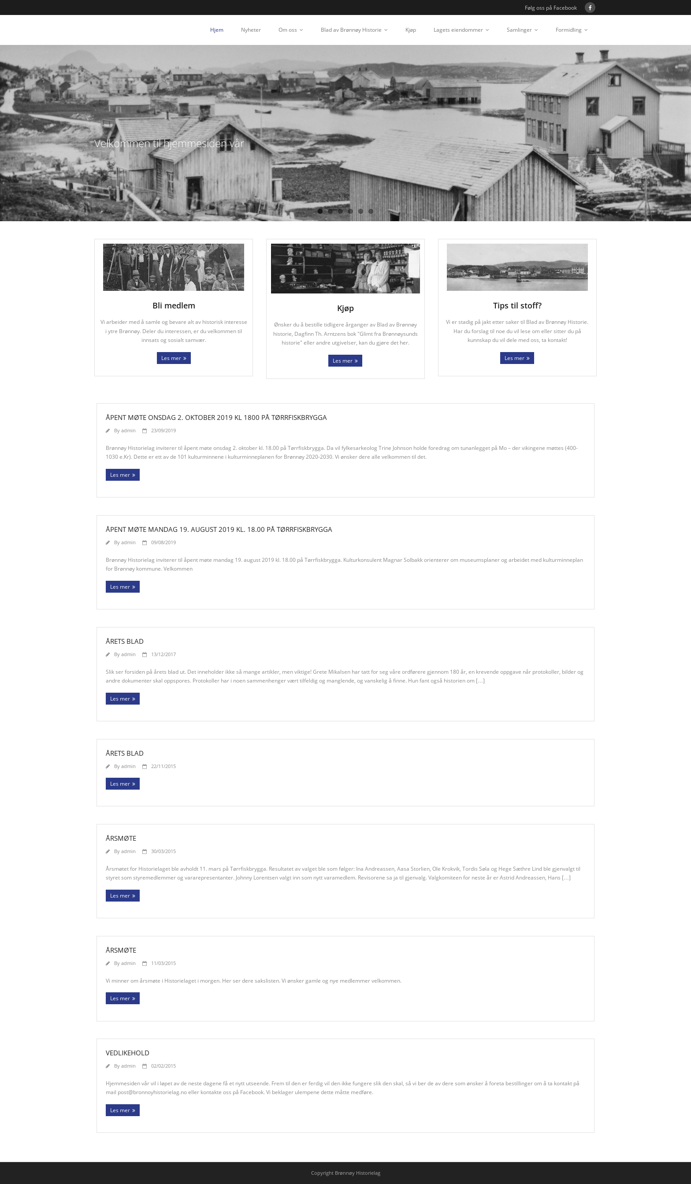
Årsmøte (121, 838)
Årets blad (125, 641)
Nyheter (251, 29)
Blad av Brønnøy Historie (351, 29)
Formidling (569, 29)
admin (128, 430)
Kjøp (410, 29)
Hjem (216, 29)
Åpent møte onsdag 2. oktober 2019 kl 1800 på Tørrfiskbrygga (216, 417)
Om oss (288, 29)
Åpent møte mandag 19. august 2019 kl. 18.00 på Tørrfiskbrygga (219, 529)
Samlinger (519, 29)
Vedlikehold (127, 1052)
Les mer (171, 358)
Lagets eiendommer (458, 29)
